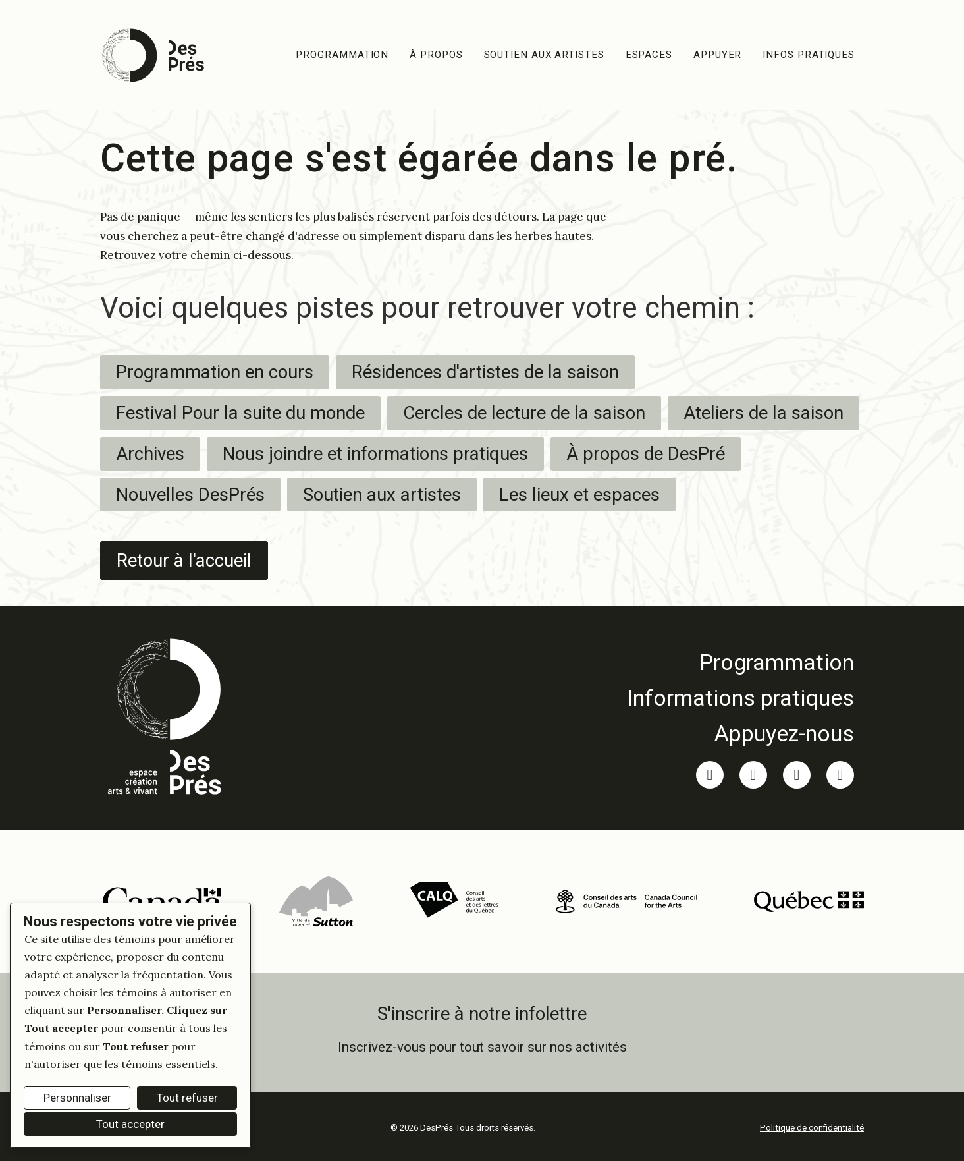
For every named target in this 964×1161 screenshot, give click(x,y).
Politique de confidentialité (812, 1127)
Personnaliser (77, 1097)
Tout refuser (187, 1097)
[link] (740, 661)
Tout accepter (130, 1124)
